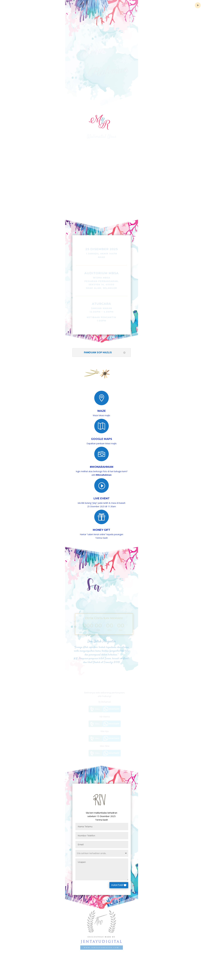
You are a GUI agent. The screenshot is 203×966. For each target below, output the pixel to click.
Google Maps (101, 436)
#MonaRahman (101, 464)
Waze (101, 408)
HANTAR (122, 885)
